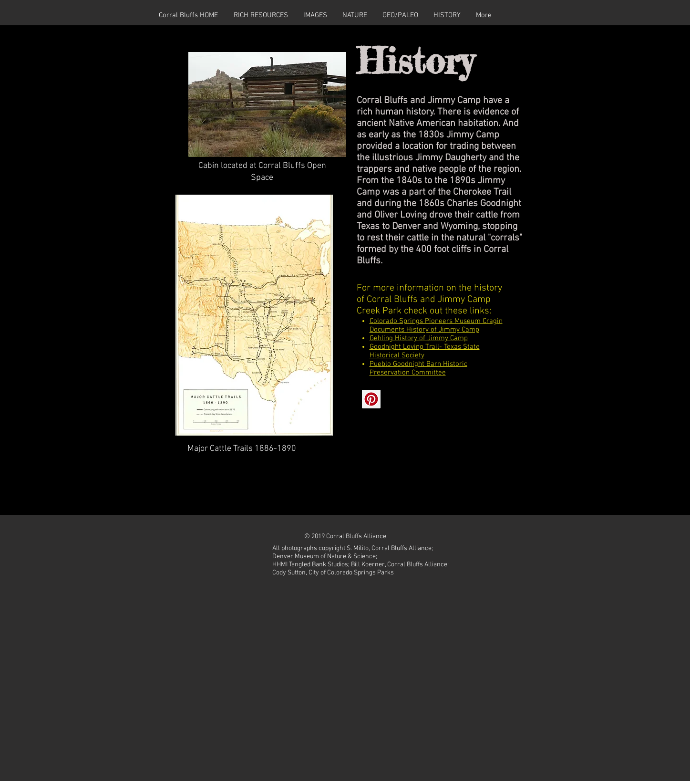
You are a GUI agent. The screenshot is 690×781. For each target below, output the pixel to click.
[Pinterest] (371, 399)
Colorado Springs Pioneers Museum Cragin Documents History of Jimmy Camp (436, 325)
